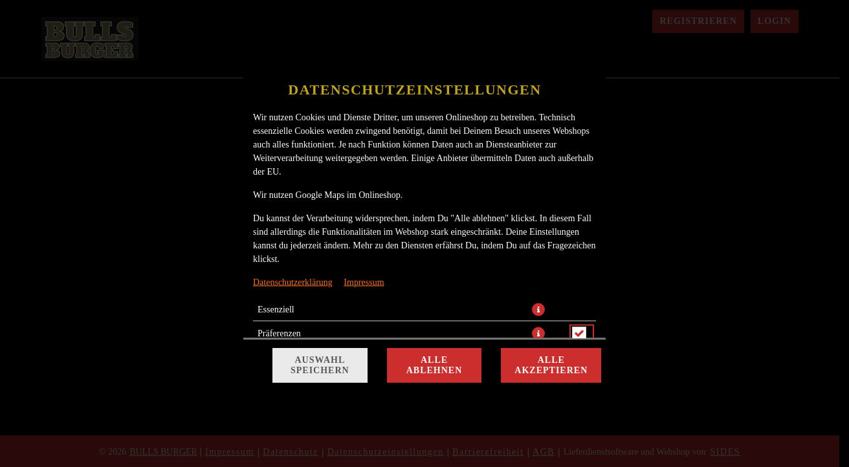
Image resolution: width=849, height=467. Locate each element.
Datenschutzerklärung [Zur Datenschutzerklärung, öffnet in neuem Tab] (293, 282)
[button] (538, 309)
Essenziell (276, 309)
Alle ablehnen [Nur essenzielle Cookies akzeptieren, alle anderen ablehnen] (434, 365)
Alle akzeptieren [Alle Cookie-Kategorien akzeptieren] (551, 365)
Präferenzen (279, 333)
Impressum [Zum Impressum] (364, 282)
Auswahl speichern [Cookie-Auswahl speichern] (320, 365)
